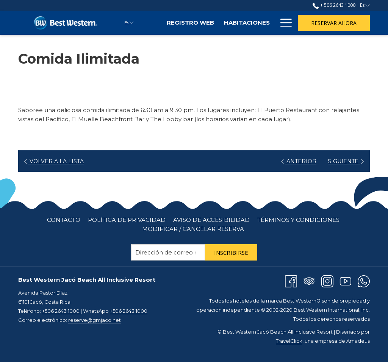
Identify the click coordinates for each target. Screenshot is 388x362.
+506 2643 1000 (61, 311)
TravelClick (289, 341)
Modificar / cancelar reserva (193, 228)
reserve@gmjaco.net (94, 320)
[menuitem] (190, 23)
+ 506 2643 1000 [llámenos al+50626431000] (334, 5)
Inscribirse (231, 252)
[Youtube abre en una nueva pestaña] (346, 280)
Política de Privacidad (127, 219)
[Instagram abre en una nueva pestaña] (327, 280)
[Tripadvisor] (309, 280)
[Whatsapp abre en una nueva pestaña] (364, 280)
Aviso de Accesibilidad (211, 219)
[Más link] (283, 23)
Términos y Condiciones (298, 219)
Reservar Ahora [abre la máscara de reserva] (334, 23)
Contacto (63, 219)
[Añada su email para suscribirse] (168, 252)
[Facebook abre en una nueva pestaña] (291, 280)
